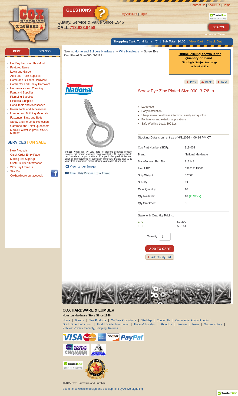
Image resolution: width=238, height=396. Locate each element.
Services (16, 142)
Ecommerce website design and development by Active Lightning (103, 388)
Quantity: (152, 236)
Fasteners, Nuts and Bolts (26, 117)
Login (143, 14)
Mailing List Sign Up (22, 159)
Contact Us (197, 5)
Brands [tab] (45, 51)
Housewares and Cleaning (26, 88)
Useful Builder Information (26, 163)
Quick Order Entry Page (25, 154)
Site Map (15, 171)
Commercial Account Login (191, 320)
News (195, 324)
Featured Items (19, 67)
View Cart (196, 41)
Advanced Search (216, 34)
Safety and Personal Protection (29, 121)
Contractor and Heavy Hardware (30, 84)
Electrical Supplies (21, 101)
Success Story (213, 324)
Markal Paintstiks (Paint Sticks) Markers (29, 132)
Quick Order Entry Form (77, 324)
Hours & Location (144, 324)
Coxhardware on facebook (27, 175)
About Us (214, 5)
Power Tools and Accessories (28, 109)
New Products (19, 150)
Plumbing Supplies (21, 96)
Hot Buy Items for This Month (28, 63)
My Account (129, 14)
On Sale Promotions (123, 320)
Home (226, 5)
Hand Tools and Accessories (27, 105)
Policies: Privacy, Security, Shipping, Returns (90, 328)
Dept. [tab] (17, 51)
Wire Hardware (129, 51)
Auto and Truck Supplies (25, 75)
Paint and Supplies (21, 92)
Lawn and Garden (21, 71)
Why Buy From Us (21, 167)
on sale (37, 142)
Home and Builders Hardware (28, 80)
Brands (79, 320)
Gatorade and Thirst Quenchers (30, 126)
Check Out (214, 41)
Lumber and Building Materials (29, 113)
